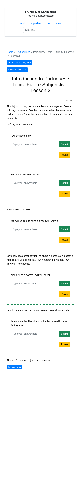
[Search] (40, 30)
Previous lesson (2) (17, 70)
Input (58, 23)
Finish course (14, 367)
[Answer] (35, 144)
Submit (64, 144)
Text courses (23, 52)
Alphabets (36, 23)
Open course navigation (19, 62)
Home (10, 52)
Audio (23, 23)
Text (48, 23)
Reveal (64, 155)
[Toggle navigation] (11, 43)
